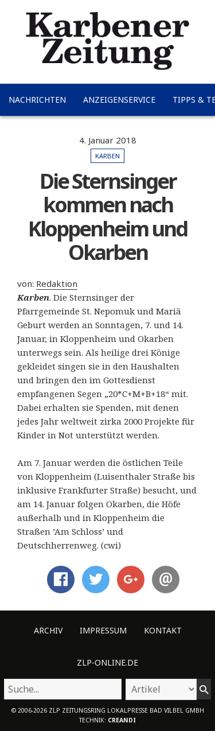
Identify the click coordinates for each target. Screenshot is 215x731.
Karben (107, 155)
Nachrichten (37, 99)
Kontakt (163, 630)
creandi (122, 720)
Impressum (103, 630)
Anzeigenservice (119, 99)
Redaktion (56, 283)
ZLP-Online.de (107, 662)
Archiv (48, 630)
